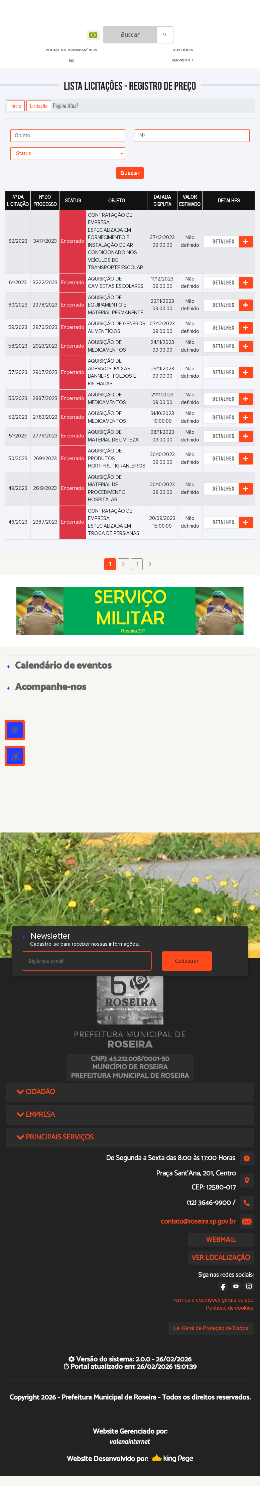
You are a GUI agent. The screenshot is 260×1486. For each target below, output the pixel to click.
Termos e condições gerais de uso (212, 1300)
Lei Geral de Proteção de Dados (211, 1328)
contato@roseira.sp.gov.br (198, 1221)
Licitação (38, 106)
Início (15, 106)
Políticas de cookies (229, 1308)
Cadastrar (187, 961)
